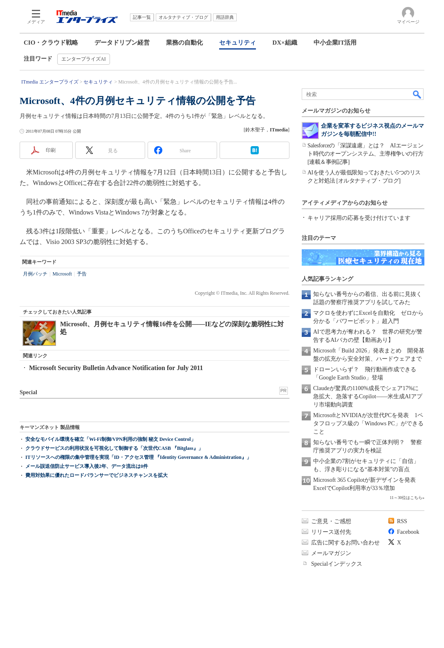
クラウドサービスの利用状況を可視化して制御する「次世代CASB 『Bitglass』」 (114, 448)
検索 (417, 94)
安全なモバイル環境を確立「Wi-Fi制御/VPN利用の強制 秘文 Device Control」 (110, 439)
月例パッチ (35, 274)
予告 (82, 274)
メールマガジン (331, 553)
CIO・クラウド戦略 (51, 42)
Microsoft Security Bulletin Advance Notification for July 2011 (116, 367)
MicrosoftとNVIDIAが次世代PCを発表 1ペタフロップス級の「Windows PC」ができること (368, 423)
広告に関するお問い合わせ (345, 543)
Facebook (408, 532)
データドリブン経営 (122, 42)
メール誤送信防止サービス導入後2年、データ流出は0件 (86, 466)
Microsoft (62, 274)
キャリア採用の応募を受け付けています (358, 218)
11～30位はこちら (406, 497)
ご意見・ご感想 (331, 521)
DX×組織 (284, 42)
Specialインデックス (336, 564)
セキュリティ (237, 42)
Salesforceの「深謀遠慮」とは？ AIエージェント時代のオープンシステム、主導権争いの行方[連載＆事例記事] (365, 153)
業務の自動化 (184, 42)
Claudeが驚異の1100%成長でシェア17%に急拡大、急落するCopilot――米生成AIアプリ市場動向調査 (367, 396)
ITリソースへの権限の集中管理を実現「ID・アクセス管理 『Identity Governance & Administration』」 (138, 457)
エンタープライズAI (83, 59)
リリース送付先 (331, 532)
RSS (402, 521)
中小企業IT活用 (335, 42)
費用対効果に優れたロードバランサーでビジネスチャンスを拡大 (96, 475)
